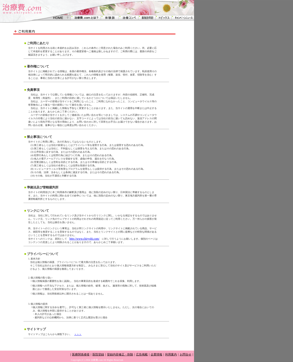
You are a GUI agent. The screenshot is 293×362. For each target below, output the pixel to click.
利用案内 (171, 354)
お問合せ (185, 354)
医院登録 (98, 354)
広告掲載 (142, 354)
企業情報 (156, 354)
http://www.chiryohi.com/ (84, 238)
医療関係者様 (81, 354)
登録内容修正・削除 (120, 354)
